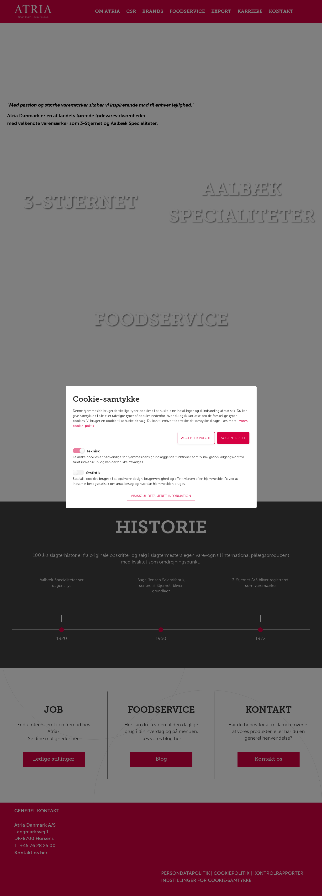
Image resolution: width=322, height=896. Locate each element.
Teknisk (93, 453)
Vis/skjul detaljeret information (161, 494)
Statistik (93, 474)
